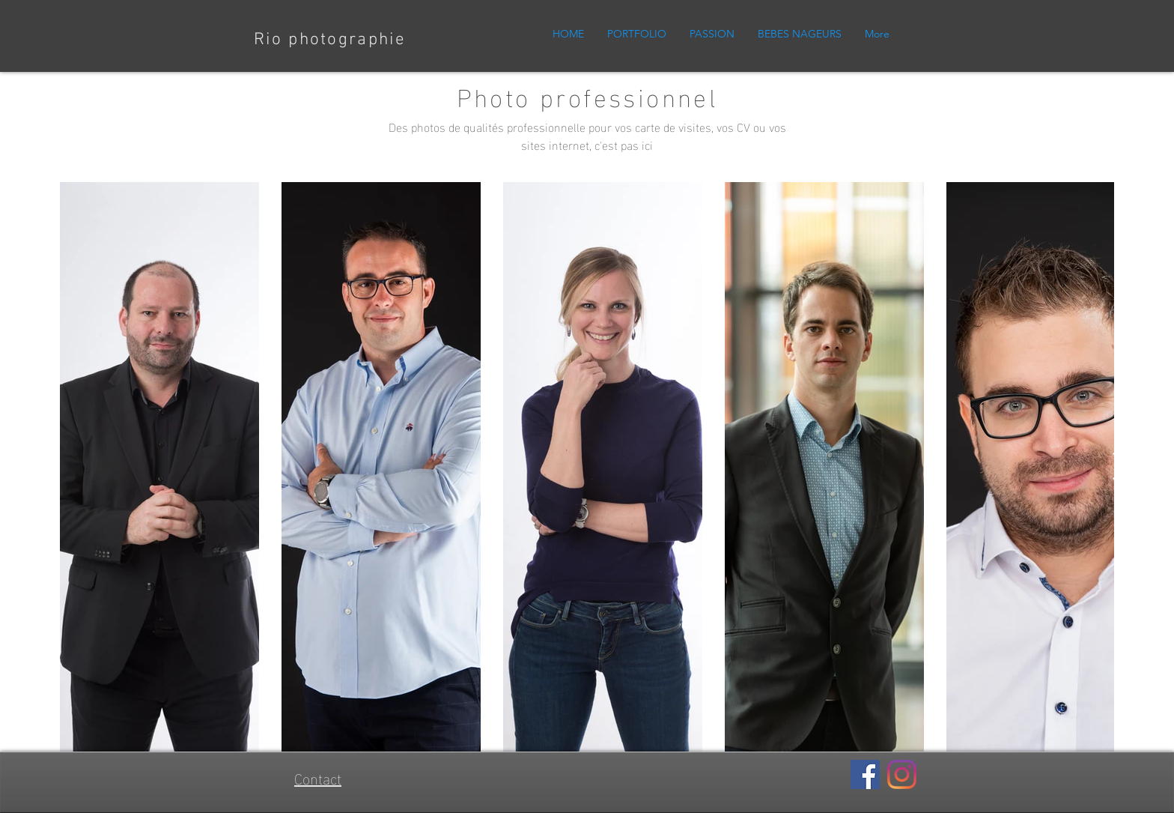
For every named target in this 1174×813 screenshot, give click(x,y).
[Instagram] (901, 774)
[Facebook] (865, 774)
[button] (637, 33)
